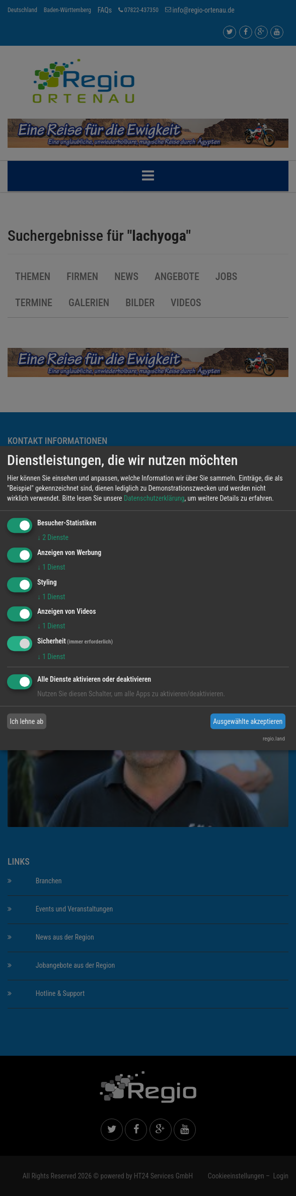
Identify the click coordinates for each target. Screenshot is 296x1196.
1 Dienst (51, 567)
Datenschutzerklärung (154, 498)
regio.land (274, 738)
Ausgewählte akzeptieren (247, 721)
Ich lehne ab (27, 721)
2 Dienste (52, 537)
